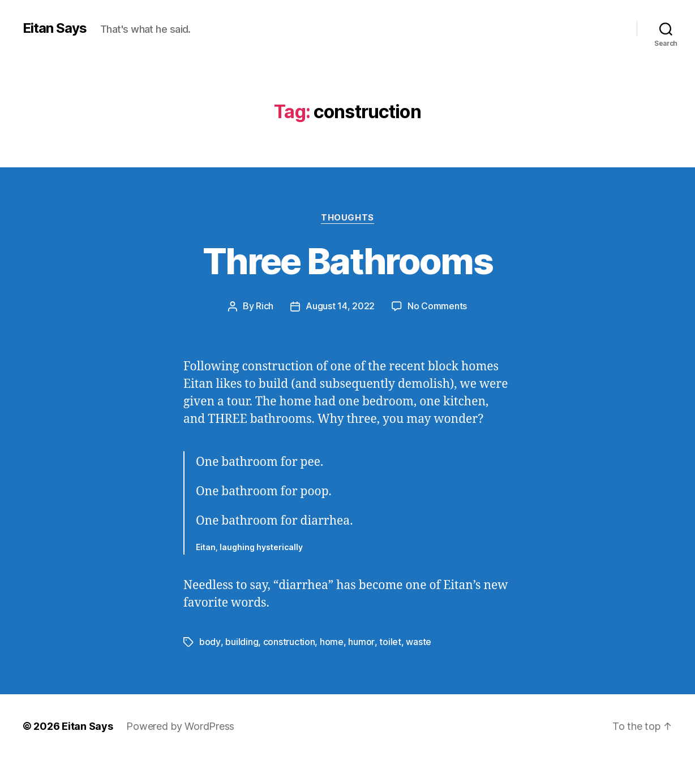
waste (417, 641)
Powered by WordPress (180, 725)
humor (361, 641)
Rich (264, 306)
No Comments (437, 306)
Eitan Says (55, 28)
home (331, 641)
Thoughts (347, 218)
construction (289, 641)
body (209, 641)
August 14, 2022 (340, 306)
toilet (389, 641)
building (241, 641)
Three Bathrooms (347, 261)
